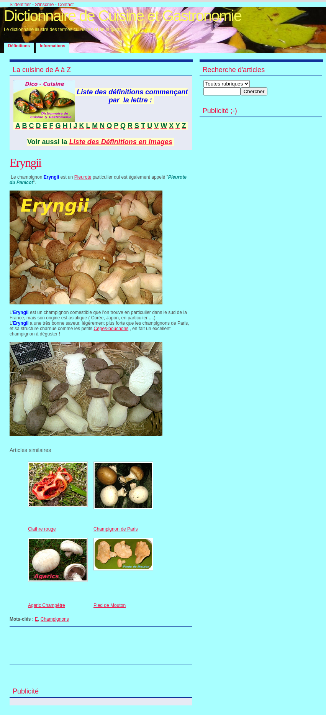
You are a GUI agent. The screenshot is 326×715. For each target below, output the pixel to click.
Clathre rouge (42, 529)
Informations (53, 45)
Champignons (55, 619)
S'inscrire (44, 4)
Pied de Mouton (109, 605)
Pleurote (83, 177)
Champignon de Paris (115, 529)
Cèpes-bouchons (110, 328)
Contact (66, 4)
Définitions (19, 45)
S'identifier (20, 4)
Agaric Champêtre (46, 605)
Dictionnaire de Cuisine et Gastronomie (122, 15)
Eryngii (25, 162)
